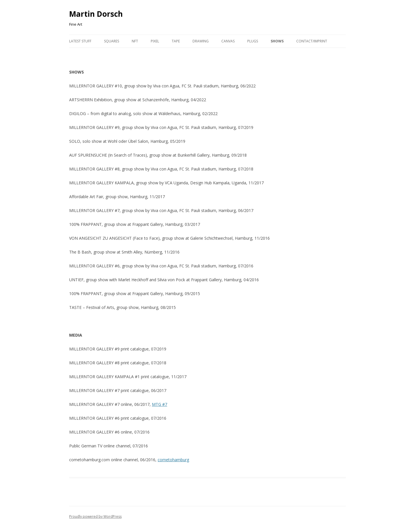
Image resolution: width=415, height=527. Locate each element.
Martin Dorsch (96, 14)
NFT (135, 41)
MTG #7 (159, 404)
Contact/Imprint (311, 41)
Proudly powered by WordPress (95, 516)
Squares (111, 41)
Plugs (252, 41)
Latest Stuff (80, 41)
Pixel (155, 41)
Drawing (201, 41)
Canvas (228, 41)
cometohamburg (173, 459)
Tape (176, 41)
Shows (277, 41)
